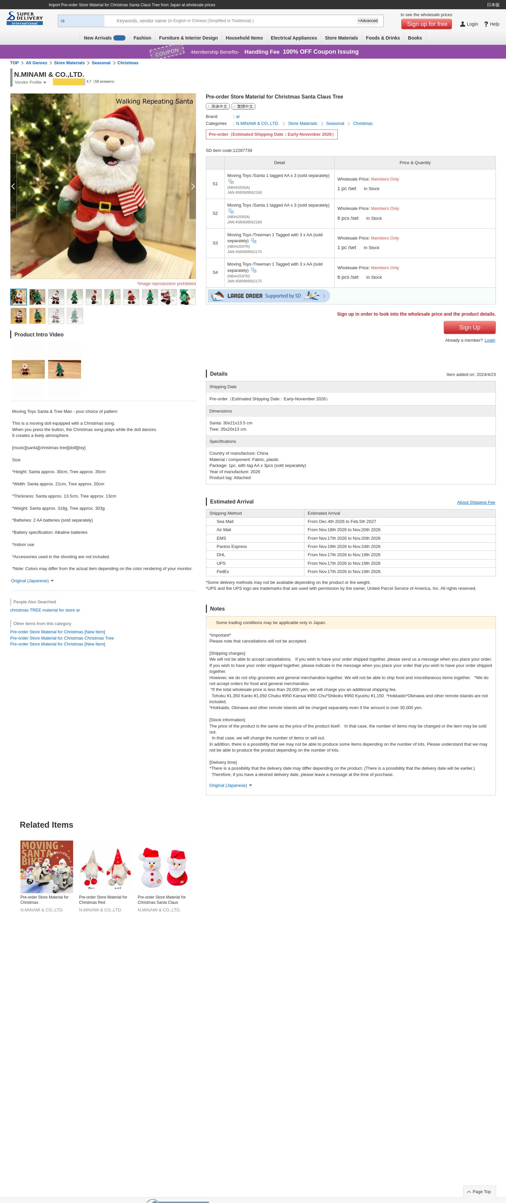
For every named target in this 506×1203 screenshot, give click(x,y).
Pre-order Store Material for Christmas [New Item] (57, 631)
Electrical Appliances (294, 38)
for (61, 610)
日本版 (493, 4)
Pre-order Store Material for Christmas (44, 900)
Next (495, 860)
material (50, 610)
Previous (11, 860)
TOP (14, 62)
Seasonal (101, 62)
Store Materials (341, 38)
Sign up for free (427, 24)
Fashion (142, 38)
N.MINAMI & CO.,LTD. (258, 123)
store (70, 610)
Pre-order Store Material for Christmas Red (103, 900)
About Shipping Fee (476, 502)
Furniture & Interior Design (188, 38)
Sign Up (469, 327)
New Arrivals (105, 38)
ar (78, 610)
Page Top (482, 1191)
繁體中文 (245, 106)
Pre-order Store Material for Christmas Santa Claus (162, 900)
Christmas (128, 62)
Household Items (244, 38)
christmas (19, 610)
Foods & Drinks (383, 38)
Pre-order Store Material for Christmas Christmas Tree (62, 638)
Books (415, 38)
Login (490, 340)
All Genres (36, 62)
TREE (35, 610)
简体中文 (219, 106)
